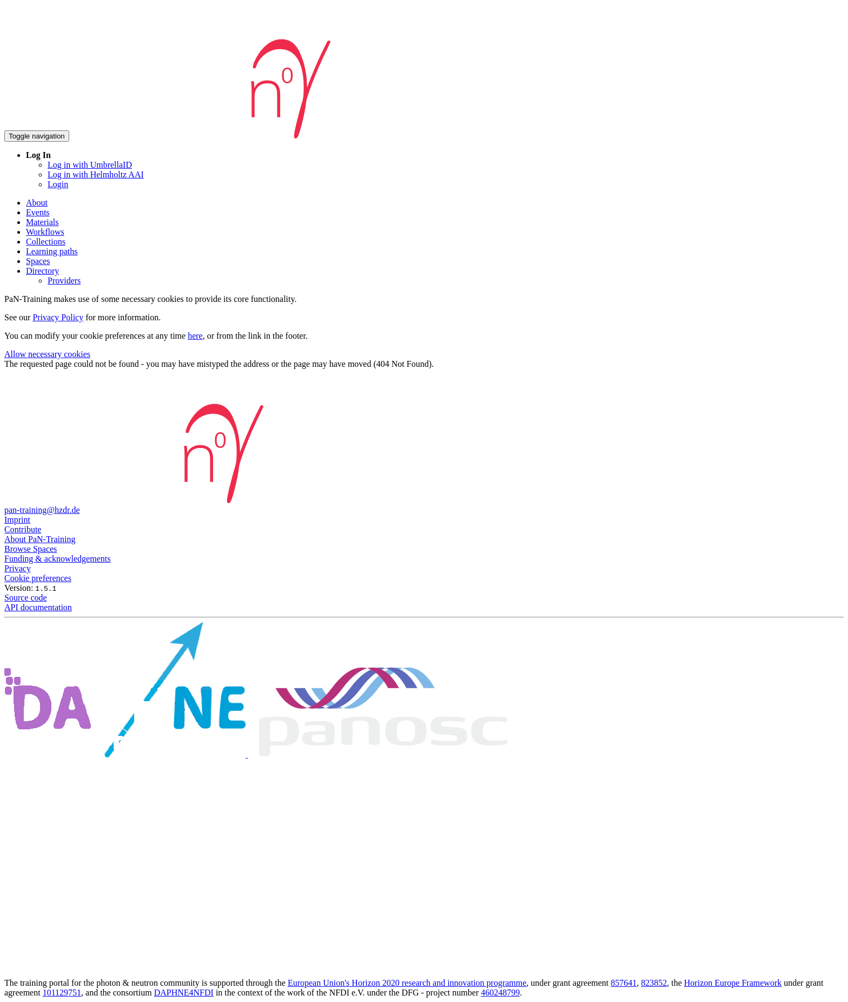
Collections (45, 241)
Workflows (45, 231)
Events (38, 212)
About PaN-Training (39, 539)
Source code (25, 597)
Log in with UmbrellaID (90, 164)
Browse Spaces (30, 548)
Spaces (38, 261)
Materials (42, 222)
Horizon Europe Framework (732, 982)
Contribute (22, 529)
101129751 (62, 992)
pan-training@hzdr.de (42, 510)
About (37, 202)
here (195, 335)
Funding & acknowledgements (57, 558)
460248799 (500, 992)
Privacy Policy (57, 317)
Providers (64, 280)
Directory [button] (42, 270)
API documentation (38, 607)
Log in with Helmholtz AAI (96, 174)
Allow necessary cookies (47, 354)
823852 (654, 982)
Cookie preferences (37, 578)
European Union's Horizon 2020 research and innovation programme (407, 982)
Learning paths (52, 251)
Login (58, 184)
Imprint (17, 519)
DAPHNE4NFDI (184, 992)
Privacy (17, 568)
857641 (624, 982)
